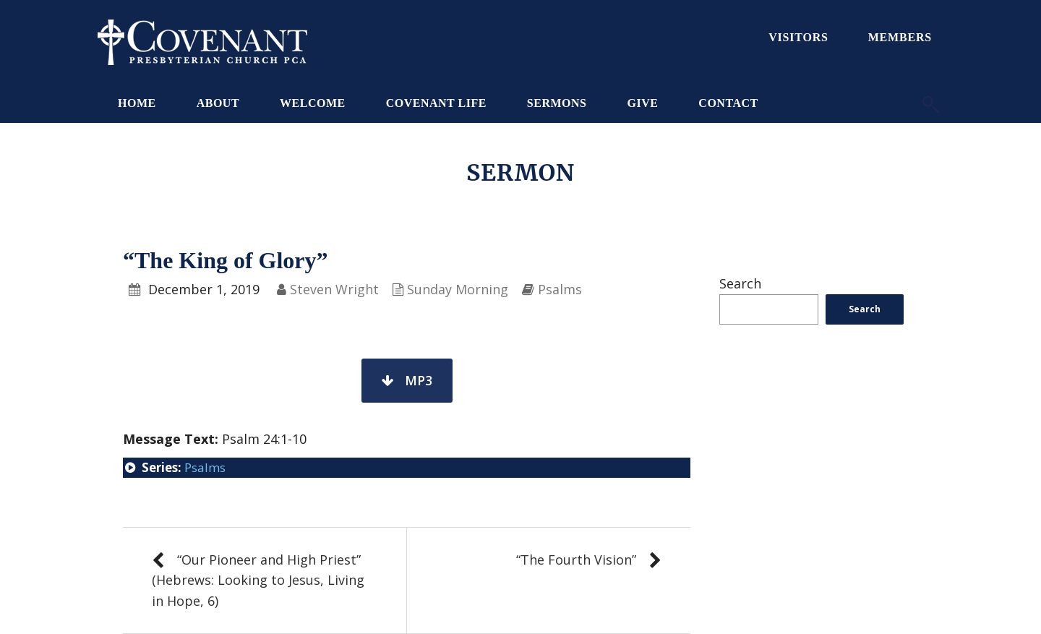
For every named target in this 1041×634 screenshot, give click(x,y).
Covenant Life (436, 103)
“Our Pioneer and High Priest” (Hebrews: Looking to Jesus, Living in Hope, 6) (258, 580)
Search (740, 283)
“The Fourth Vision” (576, 559)
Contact (728, 103)
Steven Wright (334, 289)
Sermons (557, 103)
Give (642, 103)
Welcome (313, 103)
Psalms (560, 289)
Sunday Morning (457, 289)
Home (137, 103)
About (218, 103)
